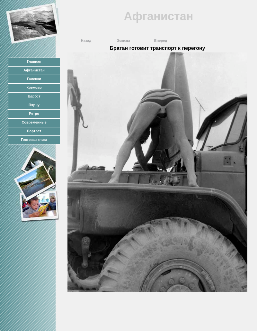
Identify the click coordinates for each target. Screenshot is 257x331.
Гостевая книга (34, 140)
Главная (34, 61)
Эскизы (123, 40)
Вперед (160, 40)
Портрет (34, 131)
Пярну (34, 105)
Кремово (33, 87)
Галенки (34, 79)
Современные (34, 122)
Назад (86, 40)
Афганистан (34, 70)
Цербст (34, 96)
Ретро (34, 113)
